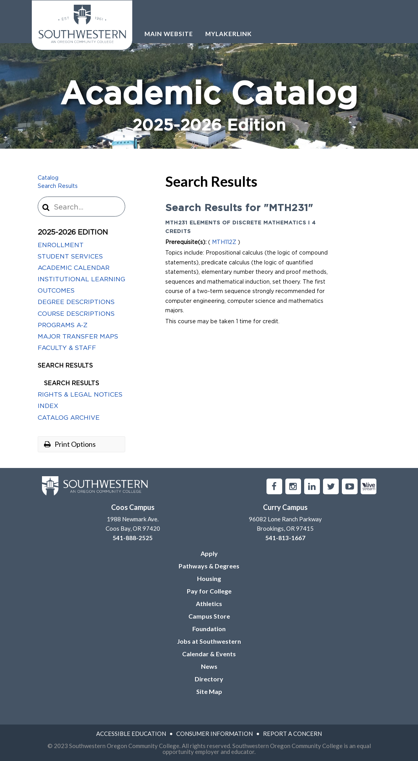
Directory (209, 679)
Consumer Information (214, 733)
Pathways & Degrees (209, 566)
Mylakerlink (228, 33)
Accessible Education (131, 733)
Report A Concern (292, 733)
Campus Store (209, 616)
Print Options (70, 444)
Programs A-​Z (63, 325)
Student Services (70, 256)
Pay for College (209, 591)
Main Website (168, 33)
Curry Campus (285, 507)
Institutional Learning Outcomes (81, 285)
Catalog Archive (69, 418)
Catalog (48, 178)
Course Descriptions (76, 314)
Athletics (209, 603)
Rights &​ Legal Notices (80, 394)
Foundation (209, 628)
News (209, 666)
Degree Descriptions (76, 302)
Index (48, 406)
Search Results (58, 186)
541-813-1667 (285, 537)
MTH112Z (224, 242)
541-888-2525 (133, 537)
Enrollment (61, 245)
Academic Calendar (74, 268)
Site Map (209, 691)
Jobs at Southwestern (209, 641)
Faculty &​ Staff (67, 348)
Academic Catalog (209, 107)
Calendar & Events (209, 653)
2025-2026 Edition (73, 232)
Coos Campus (133, 507)
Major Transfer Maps (78, 336)
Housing (209, 578)
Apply (209, 553)
